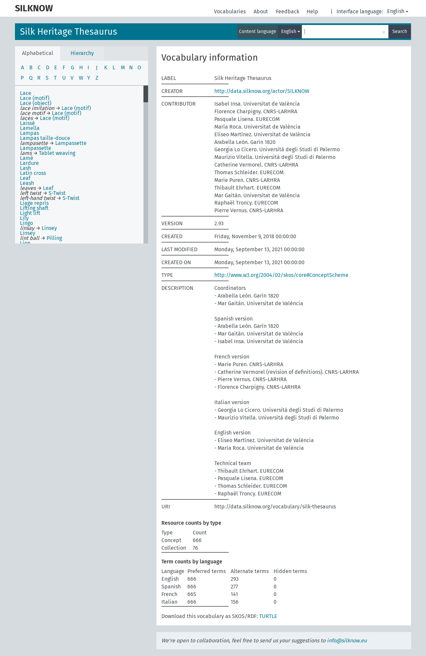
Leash (27, 183)
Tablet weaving (57, 153)
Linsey (49, 228)
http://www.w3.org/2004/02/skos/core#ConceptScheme (281, 275)
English (397, 11)
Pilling (54, 238)
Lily (24, 218)
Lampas (29, 133)
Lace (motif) (34, 98)
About (261, 11)
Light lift (30, 213)
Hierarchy (82, 53)
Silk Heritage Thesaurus (68, 31)
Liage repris (34, 203)
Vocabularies (230, 11)
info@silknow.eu (347, 640)
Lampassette (71, 143)
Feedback (288, 11)
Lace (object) (35, 103)
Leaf (25, 178)
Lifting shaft (34, 208)
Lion (25, 243)
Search (399, 31)
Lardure (29, 163)
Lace (25, 93)
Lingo (26, 223)
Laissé (27, 123)
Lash (25, 168)
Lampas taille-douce (45, 138)
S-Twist (57, 193)
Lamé (26, 158)
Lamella (30, 128)
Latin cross (33, 173)
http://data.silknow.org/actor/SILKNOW (261, 91)
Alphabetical (37, 53)
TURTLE (268, 616)
